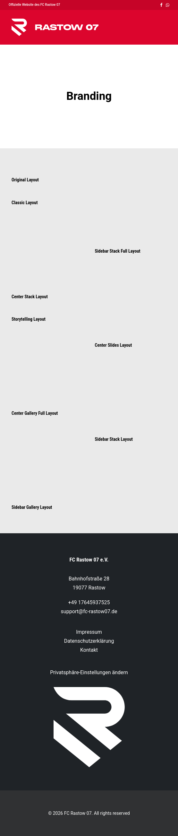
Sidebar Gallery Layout (32, 507)
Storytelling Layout (29, 319)
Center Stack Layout (30, 296)
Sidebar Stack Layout (114, 439)
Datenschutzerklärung (89, 641)
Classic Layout (25, 202)
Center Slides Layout (113, 345)
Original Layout (25, 179)
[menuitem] (161, 5)
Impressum (89, 632)
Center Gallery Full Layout (35, 413)
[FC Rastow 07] (55, 27)
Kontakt (89, 650)
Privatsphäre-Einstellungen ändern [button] (89, 672)
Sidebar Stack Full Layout (117, 251)
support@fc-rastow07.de (89, 611)
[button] (161, 5)
